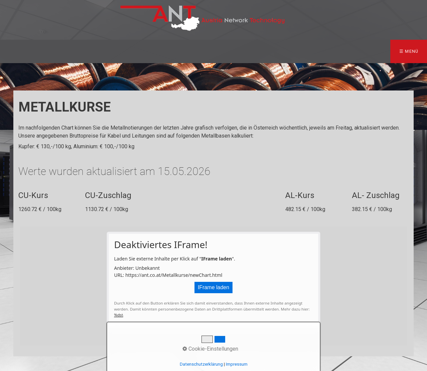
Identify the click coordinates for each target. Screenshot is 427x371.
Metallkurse (152, 51)
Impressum (390, 51)
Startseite (23, 51)
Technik (197, 51)
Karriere (286, 51)
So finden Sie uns (338, 51)
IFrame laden (213, 287)
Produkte (102, 51)
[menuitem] (24, 51)
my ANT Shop (241, 51)
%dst (118, 314)
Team (65, 51)
